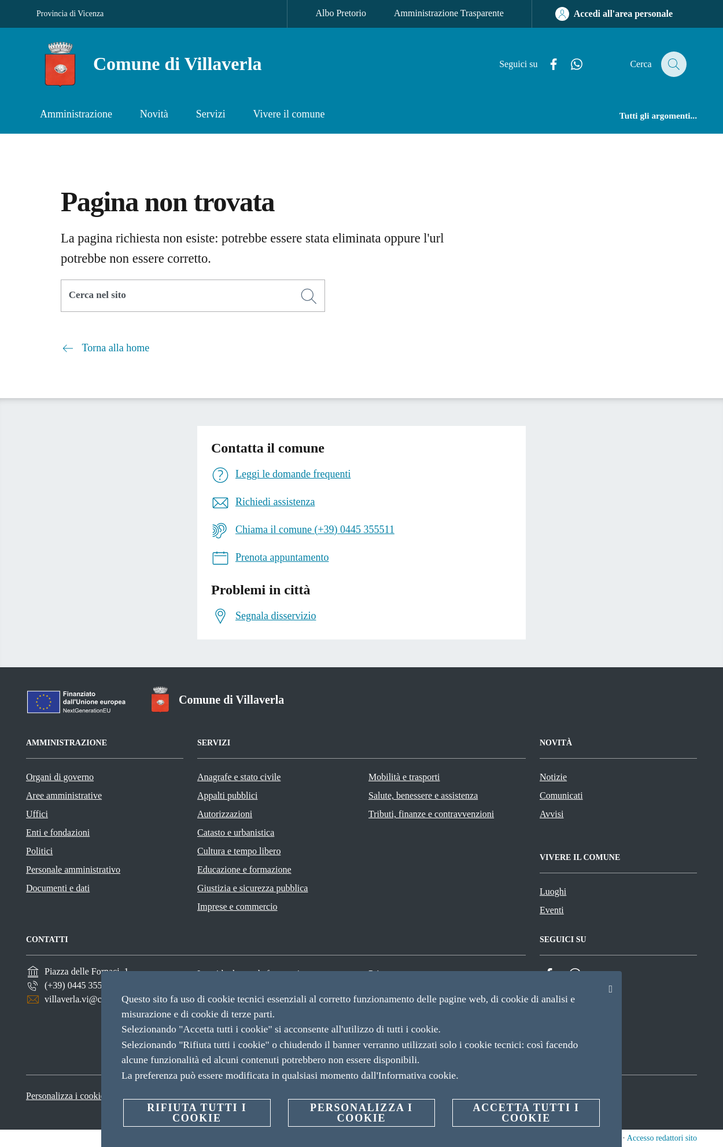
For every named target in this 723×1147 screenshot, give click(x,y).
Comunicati (561, 795)
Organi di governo (60, 777)
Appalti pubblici (227, 795)
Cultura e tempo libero (239, 851)
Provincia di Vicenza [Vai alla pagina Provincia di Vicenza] (70, 13)
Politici (39, 851)
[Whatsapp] (570, 64)
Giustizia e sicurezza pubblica (252, 888)
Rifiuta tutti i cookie (196, 1113)
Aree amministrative (64, 795)
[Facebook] (547, 64)
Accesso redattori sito (662, 1138)
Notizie (553, 777)
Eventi (552, 910)
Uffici (37, 814)
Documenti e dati (58, 888)
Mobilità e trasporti (404, 777)
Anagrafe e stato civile (239, 777)
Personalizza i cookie (65, 1096)
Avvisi (551, 814)
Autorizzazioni (224, 814)
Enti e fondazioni (58, 832)
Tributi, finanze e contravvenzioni (431, 814)
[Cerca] (673, 64)
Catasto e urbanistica (235, 832)
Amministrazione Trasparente (449, 13)
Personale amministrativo (73, 869)
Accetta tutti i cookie (526, 1113)
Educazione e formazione (244, 869)
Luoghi (553, 891)
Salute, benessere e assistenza (423, 795)
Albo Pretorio (340, 13)
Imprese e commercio (237, 906)
